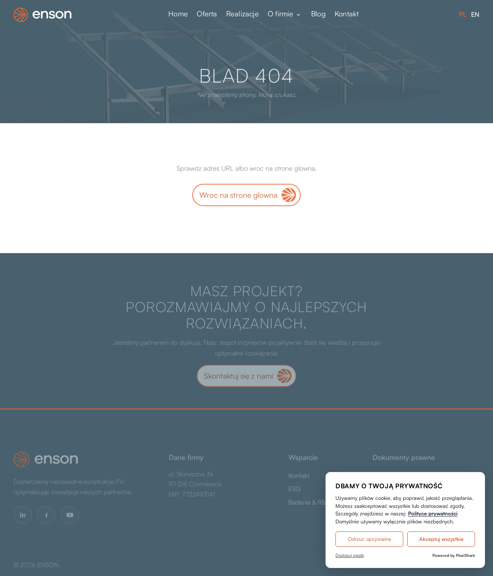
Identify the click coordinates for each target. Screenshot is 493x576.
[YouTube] (70, 516)
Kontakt (347, 14)
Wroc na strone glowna (238, 195)
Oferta (207, 14)
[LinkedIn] (23, 516)
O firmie (280, 14)
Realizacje (242, 14)
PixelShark (465, 555)
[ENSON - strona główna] (42, 15)
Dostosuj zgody (349, 555)
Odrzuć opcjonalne (369, 539)
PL (462, 14)
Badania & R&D (309, 503)
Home (178, 14)
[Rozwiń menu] (298, 15)
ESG (294, 490)
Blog (318, 14)
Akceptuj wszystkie (441, 539)
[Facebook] (46, 516)
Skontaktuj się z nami (238, 377)
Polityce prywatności (433, 513)
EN (475, 14)
